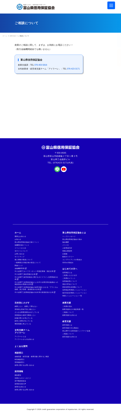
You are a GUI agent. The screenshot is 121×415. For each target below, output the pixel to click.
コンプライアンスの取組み (72, 260)
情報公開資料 (67, 251)
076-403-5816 (40, 65)
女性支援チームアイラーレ (22, 331)
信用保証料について (69, 281)
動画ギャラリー (68, 257)
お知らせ (18, 239)
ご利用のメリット (68, 278)
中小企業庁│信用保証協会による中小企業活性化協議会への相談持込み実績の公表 (36, 283)
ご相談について (68, 312)
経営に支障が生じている (24, 321)
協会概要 (65, 242)
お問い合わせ (19, 254)
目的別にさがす (22, 303)
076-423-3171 (73, 69)
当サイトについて (21, 251)
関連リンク (19, 265)
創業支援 (66, 303)
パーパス (65, 245)
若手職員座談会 (20, 381)
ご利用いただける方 (69, 275)
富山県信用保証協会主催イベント (27, 242)
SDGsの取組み (67, 262)
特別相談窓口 (19, 359)
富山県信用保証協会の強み (72, 239)
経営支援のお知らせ (69, 337)
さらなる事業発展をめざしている (27, 312)
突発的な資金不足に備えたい (25, 309)
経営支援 (66, 321)
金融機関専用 (21, 268)
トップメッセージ (68, 236)
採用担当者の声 (20, 384)
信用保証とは (67, 272)
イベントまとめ (20, 248)
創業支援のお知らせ (69, 315)
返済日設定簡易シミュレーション (74, 293)
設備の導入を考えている (24, 318)
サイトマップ (19, 257)
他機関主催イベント (22, 245)
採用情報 (19, 371)
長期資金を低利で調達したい (25, 315)
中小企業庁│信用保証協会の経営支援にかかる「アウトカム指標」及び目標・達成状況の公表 (36, 288)
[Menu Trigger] (111, 5)
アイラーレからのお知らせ (24, 339)
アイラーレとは (20, 336)
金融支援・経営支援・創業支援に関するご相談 (32, 356)
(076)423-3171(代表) (63, 163)
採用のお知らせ (20, 387)
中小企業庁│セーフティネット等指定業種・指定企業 (35, 271)
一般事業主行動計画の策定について (28, 262)
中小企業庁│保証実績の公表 (26, 274)
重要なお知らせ (20, 236)
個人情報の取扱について (24, 260)
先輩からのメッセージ (23, 378)
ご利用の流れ (67, 306)
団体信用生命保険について (72, 287)
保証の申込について (69, 284)
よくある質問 (21, 346)
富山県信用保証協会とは (74, 233)
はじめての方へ (69, 269)
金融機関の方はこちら (117, 33)
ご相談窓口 (117, 57)
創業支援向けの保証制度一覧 (73, 309)
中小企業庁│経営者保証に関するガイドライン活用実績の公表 (36, 278)
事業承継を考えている (23, 324)
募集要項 (18, 375)
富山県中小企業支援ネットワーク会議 (76, 331)
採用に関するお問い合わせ (24, 365)
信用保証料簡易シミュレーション (74, 290)
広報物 (64, 254)
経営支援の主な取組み (70, 328)
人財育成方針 (67, 248)
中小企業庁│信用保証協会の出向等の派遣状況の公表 (35, 292)
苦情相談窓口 (19, 362)
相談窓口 (19, 353)
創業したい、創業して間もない (26, 306)
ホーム (18, 233)
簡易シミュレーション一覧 (72, 296)
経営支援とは (67, 325)
